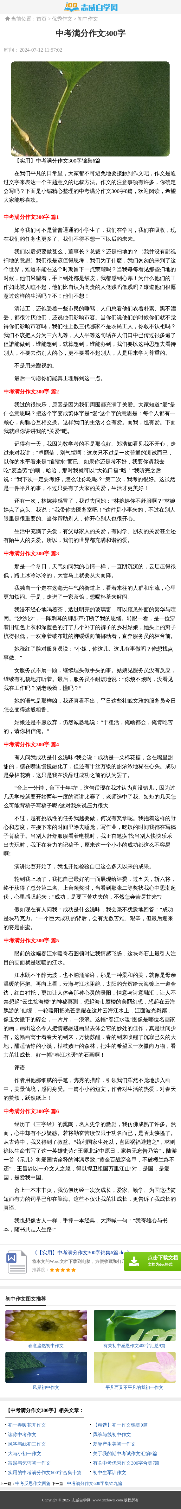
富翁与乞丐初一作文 (29, 1463)
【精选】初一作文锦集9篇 (120, 1425)
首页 (41, 19)
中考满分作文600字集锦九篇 (94, 1483)
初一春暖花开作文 (27, 1425)
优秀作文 (62, 19)
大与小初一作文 (24, 1453)
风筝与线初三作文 (27, 1444)
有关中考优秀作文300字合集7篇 (126, 1463)
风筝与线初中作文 (112, 1434)
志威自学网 (81, 1500)
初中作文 (88, 19)
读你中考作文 (22, 1434)
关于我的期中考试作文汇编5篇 (125, 1453)
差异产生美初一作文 (114, 1444)
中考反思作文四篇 (33, 1483)
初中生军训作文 (109, 1472)
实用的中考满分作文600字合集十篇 (45, 1472)
